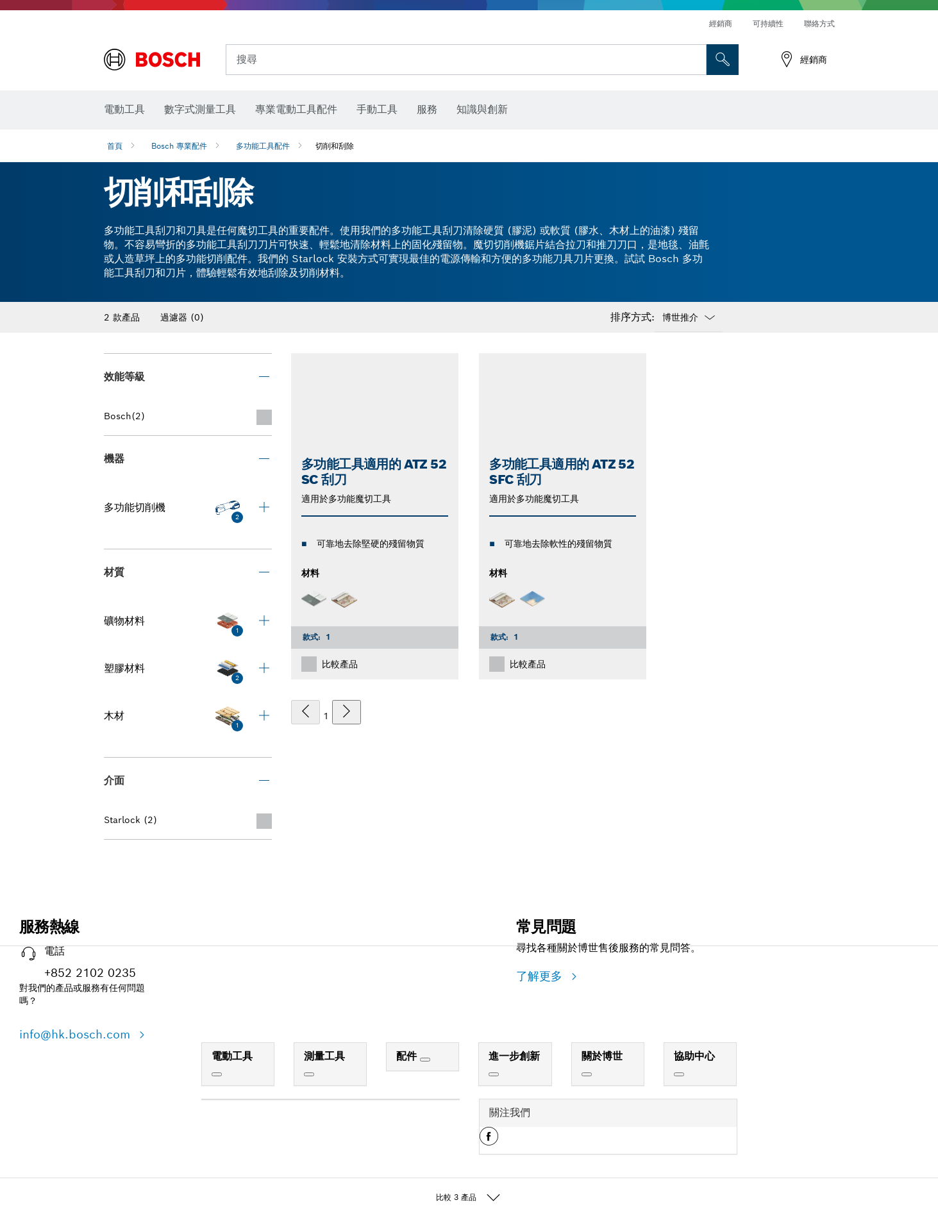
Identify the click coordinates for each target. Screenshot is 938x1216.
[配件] (425, 1060)
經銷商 (720, 23)
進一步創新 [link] (514, 1056)
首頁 (114, 146)
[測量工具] (309, 1074)
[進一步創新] (494, 1074)
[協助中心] (679, 1074)
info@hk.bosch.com (76, 1034)
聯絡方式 (819, 23)
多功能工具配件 (263, 146)
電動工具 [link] (232, 1056)
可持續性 (768, 23)
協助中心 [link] (694, 1056)
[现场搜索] (723, 59)
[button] (489, 1141)
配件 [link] (408, 1056)
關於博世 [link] (602, 1056)
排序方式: (632, 317)
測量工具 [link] (324, 1056)
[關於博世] (587, 1074)
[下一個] (346, 712)
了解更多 (541, 976)
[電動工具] (217, 1074)
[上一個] (305, 712)
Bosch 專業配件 (179, 146)
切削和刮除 (334, 146)
